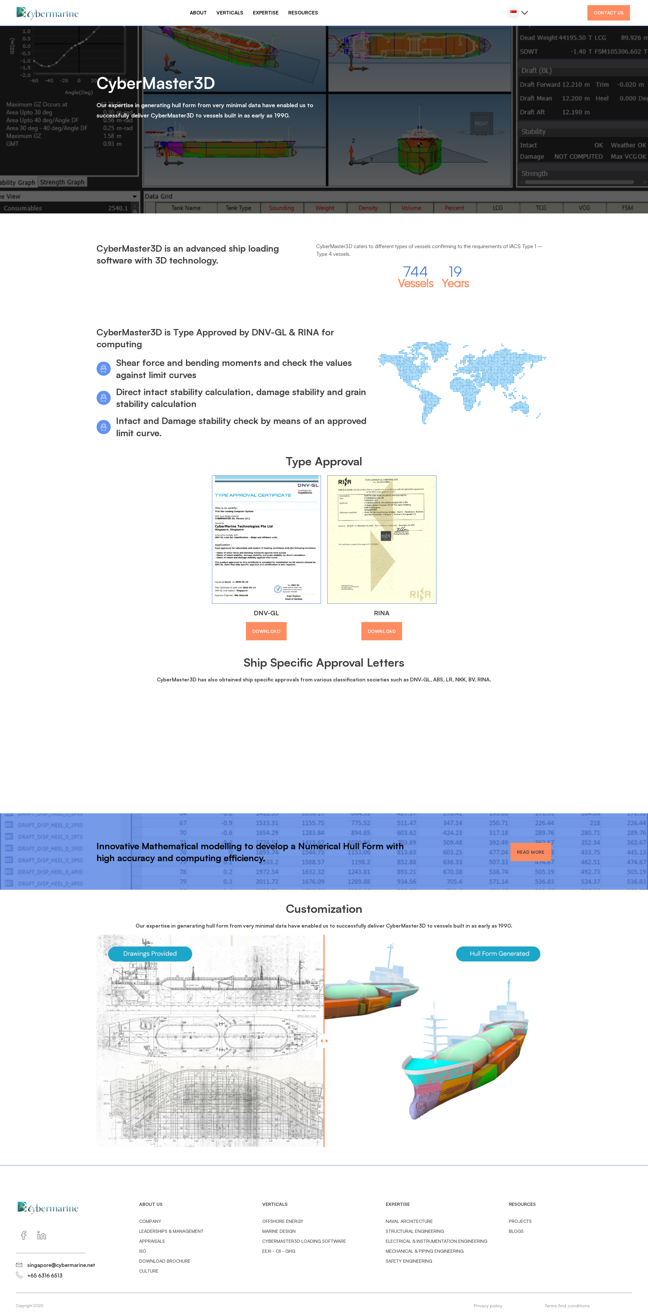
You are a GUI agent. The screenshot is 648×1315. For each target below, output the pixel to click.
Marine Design (279, 1231)
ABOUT (198, 13)
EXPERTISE (266, 13)
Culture (148, 1271)
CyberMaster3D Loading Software (304, 1241)
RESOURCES (303, 13)
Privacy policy (488, 1305)
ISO (142, 1251)
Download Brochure (164, 1261)
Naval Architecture (409, 1221)
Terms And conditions (567, 1305)
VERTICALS (229, 13)
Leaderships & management (171, 1231)
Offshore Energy (282, 1221)
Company (150, 1221)
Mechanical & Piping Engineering (425, 1251)
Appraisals (152, 1241)
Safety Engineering (409, 1261)
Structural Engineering (415, 1231)
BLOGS (516, 1231)
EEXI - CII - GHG (278, 1251)
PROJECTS (520, 1221)
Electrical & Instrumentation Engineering (436, 1241)
